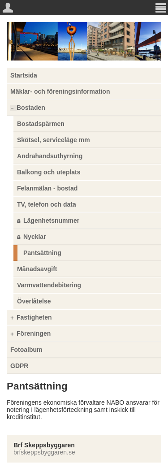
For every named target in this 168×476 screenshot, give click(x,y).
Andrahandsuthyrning (49, 156)
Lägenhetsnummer (51, 220)
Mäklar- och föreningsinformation (60, 91)
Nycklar (34, 236)
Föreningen (34, 333)
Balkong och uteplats (49, 172)
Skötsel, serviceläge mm (53, 139)
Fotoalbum (26, 349)
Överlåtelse (34, 301)
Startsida (23, 75)
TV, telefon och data (46, 204)
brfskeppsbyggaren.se (44, 452)
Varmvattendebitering (49, 285)
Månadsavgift (37, 269)
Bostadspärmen (41, 123)
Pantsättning (42, 252)
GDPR (19, 365)
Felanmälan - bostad (47, 188)
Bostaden (31, 107)
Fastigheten (34, 317)
